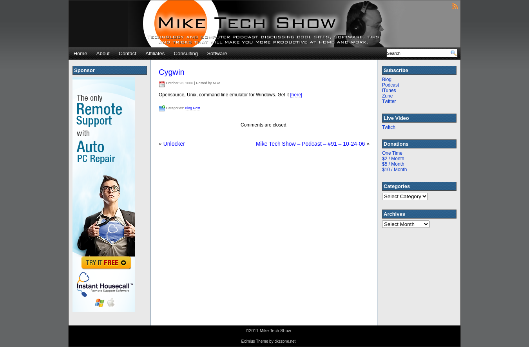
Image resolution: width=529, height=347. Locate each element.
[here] (296, 95)
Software (217, 53)
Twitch (388, 127)
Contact (127, 53)
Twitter (389, 101)
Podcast (390, 85)
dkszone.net (284, 341)
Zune (387, 96)
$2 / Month (393, 158)
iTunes (389, 90)
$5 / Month (393, 164)
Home (80, 53)
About (103, 53)
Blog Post (192, 108)
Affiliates (155, 53)
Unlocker (174, 144)
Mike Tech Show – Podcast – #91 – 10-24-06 (310, 144)
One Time (392, 153)
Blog (386, 79)
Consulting (186, 53)
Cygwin (172, 72)
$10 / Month (394, 169)
